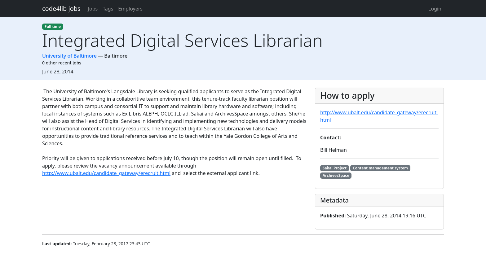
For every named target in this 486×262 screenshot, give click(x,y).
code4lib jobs (61, 8)
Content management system (380, 168)
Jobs (93, 8)
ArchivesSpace (336, 175)
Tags (108, 8)
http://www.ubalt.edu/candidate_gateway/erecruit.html (106, 173)
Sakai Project (335, 168)
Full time (53, 26)
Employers (130, 8)
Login (434, 8)
